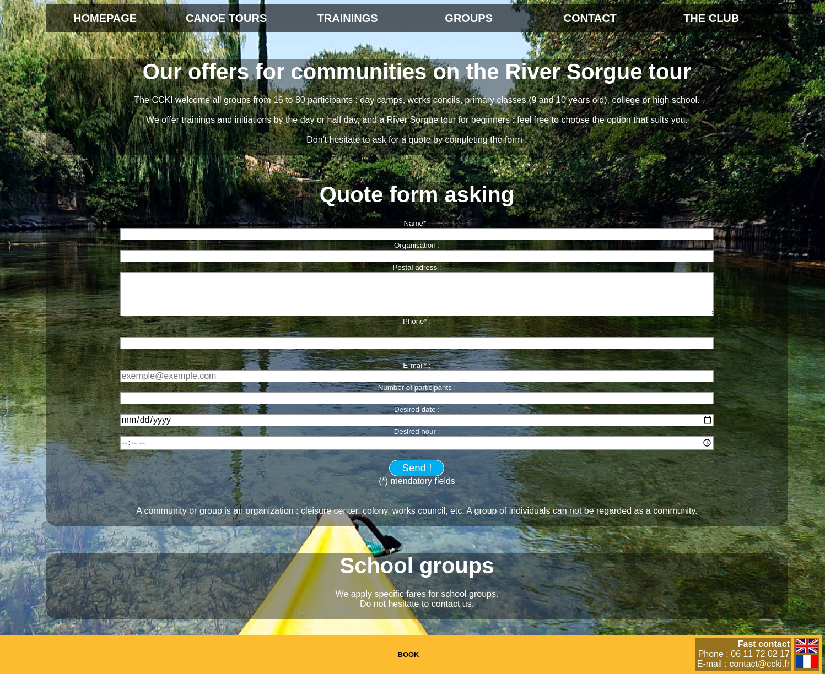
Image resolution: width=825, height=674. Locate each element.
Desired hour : (417, 431)
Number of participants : (417, 387)
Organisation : (417, 245)
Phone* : (417, 321)
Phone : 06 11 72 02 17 (744, 654)
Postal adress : (416, 267)
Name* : (416, 223)
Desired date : (417, 409)
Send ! (417, 468)
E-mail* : (416, 365)
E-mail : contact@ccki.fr (743, 663)
